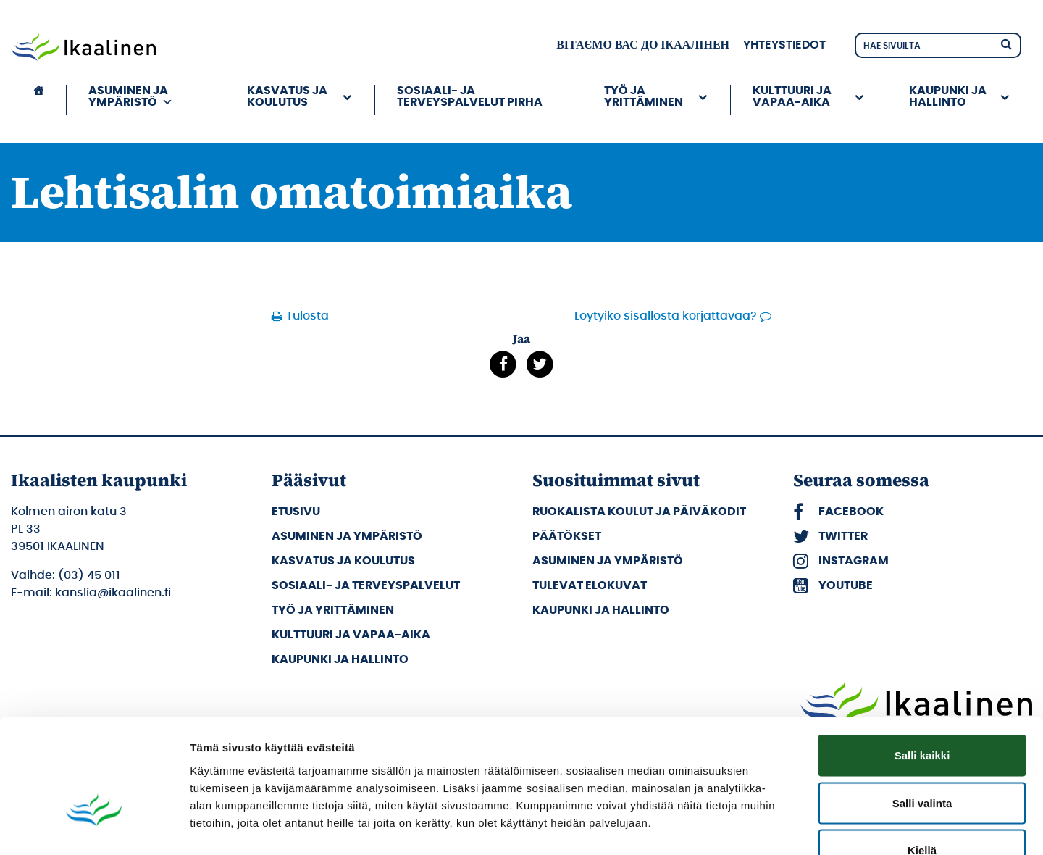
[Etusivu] (38, 100)
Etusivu (296, 511)
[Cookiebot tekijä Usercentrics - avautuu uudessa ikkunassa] (93, 827)
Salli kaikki (922, 665)
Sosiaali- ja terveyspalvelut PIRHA (470, 96)
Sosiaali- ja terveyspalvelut (366, 585)
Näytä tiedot (774, 826)
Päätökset (566, 536)
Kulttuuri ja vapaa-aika (792, 96)
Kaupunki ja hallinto (948, 96)
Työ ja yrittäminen (643, 96)
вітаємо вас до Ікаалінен (642, 45)
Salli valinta (922, 712)
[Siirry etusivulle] (83, 48)
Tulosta (307, 316)
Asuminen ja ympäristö (130, 96)
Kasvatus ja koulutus (287, 96)
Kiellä (922, 760)
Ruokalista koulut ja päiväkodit (639, 511)
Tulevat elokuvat (589, 585)
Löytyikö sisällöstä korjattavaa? (665, 316)
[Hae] (1006, 43)
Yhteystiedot (784, 45)
